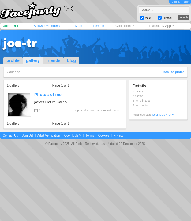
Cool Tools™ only (163, 114)
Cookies (103, 135)
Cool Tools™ (124, 26)
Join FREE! (12, 26)
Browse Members (46, 26)
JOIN (186, 2)
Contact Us (10, 135)
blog (71, 60)
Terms (90, 135)
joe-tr (20, 43)
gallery (33, 60)
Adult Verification (48, 135)
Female (98, 26)
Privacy (119, 135)
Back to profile (173, 72)
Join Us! (27, 135)
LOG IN (176, 2)
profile (13, 60)
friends (53, 60)
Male (78, 26)
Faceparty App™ (161, 26)
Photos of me (48, 94)
